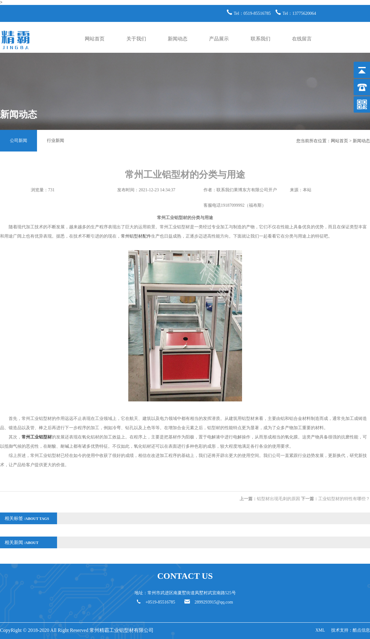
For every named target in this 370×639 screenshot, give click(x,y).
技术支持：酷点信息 (350, 630)
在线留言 (302, 38)
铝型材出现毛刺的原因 (278, 498)
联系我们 (260, 38)
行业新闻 (55, 140)
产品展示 (219, 38)
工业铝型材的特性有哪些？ (344, 498)
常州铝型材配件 (136, 236)
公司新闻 (18, 140)
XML (320, 630)
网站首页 (95, 38)
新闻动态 (177, 38)
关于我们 (136, 38)
